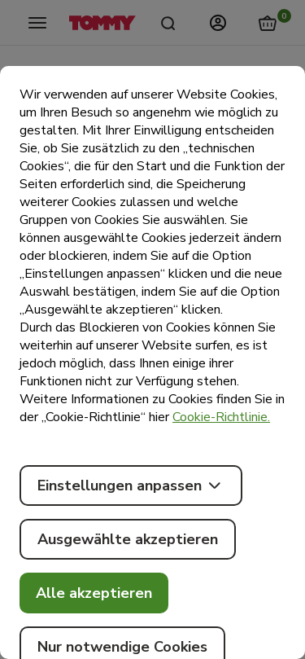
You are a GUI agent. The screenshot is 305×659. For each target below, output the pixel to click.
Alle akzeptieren (94, 593)
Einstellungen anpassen (130, 485)
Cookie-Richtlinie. (221, 417)
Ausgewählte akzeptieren (127, 539)
